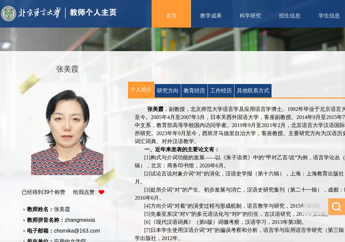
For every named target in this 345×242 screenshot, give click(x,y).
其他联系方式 (253, 90)
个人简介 (141, 89)
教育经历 (194, 90)
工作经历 (221, 90)
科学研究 (250, 15)
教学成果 (211, 15)
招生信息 (290, 15)
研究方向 (168, 90)
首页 (171, 15)
